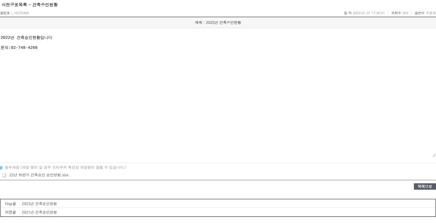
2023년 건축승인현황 (39, 203)
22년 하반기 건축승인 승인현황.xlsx (35, 174)
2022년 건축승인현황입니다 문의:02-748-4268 (217, 95)
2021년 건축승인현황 (39, 212)
